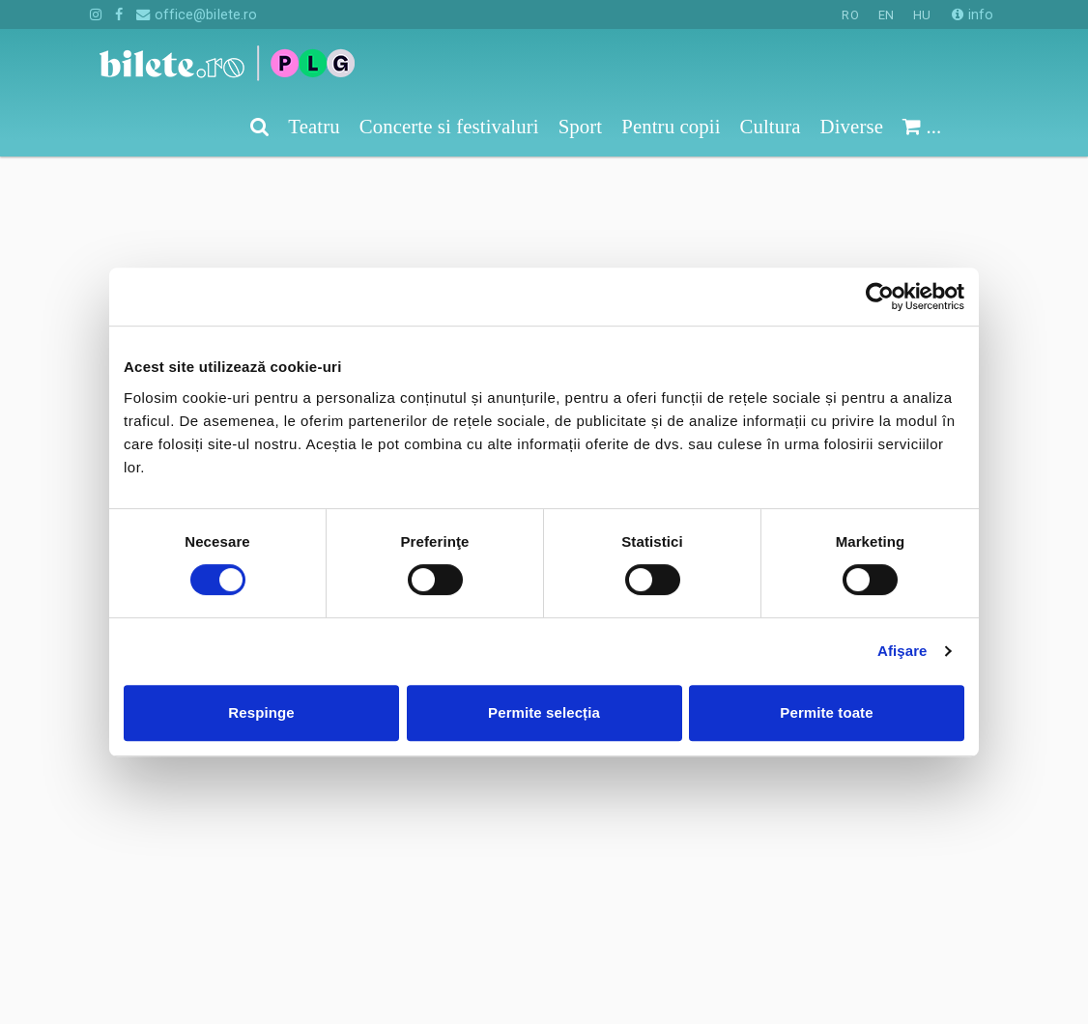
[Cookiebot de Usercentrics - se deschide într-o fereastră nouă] (879, 296)
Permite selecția (544, 712)
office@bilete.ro (196, 14)
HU (922, 15)
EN (886, 15)
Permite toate (826, 712)
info (972, 14)
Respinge (261, 712)
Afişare (902, 650)
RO (850, 15)
